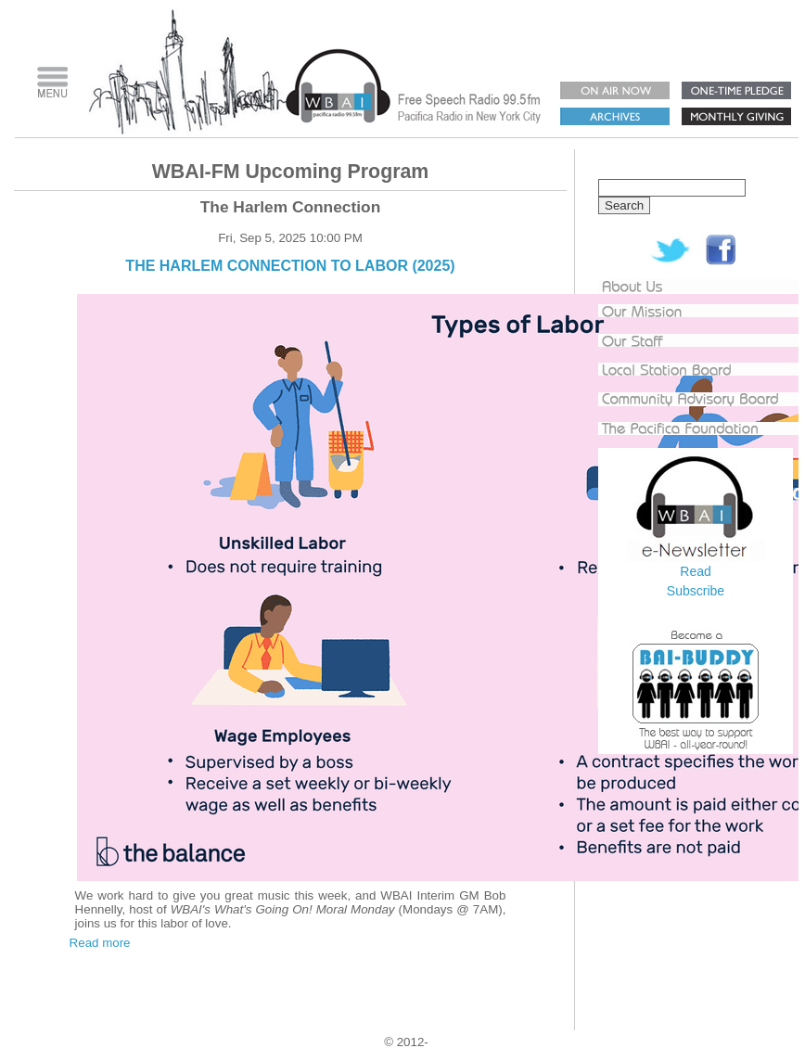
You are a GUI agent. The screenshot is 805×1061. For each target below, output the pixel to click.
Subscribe (695, 590)
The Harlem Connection (290, 207)
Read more (100, 943)
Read (695, 571)
